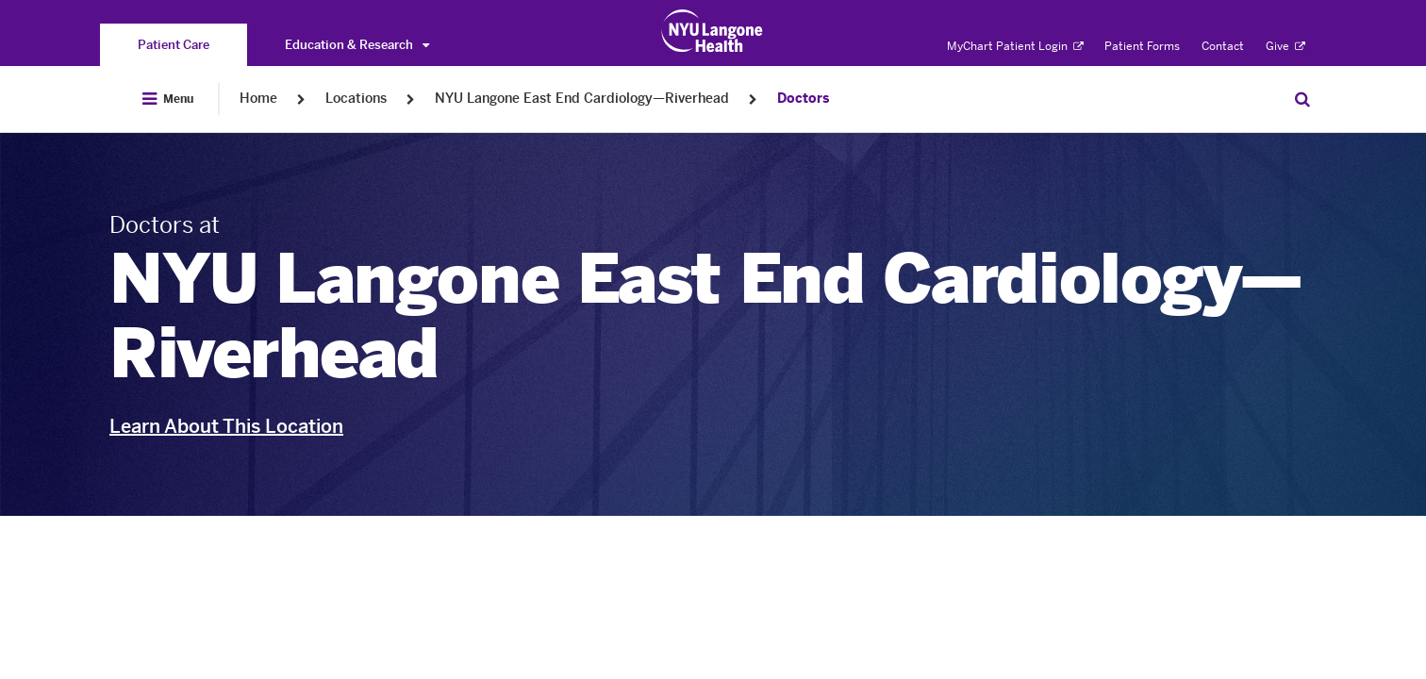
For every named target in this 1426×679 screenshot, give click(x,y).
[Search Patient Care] (1302, 99)
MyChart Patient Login (1015, 46)
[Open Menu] (168, 99)
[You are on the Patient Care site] (173, 44)
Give (1285, 46)
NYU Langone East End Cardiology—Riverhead (582, 99)
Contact (1223, 46)
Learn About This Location (226, 426)
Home (258, 99)
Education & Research (357, 45)
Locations (356, 99)
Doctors (803, 99)
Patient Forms (1142, 46)
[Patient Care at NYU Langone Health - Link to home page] (712, 31)
